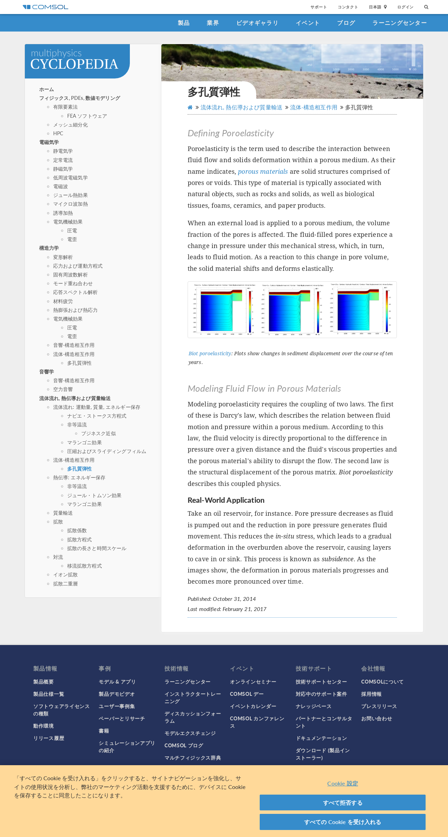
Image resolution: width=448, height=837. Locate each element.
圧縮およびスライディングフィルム (106, 450)
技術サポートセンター (321, 681)
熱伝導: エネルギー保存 (79, 477)
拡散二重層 (65, 583)
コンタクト (348, 6)
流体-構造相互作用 (73, 353)
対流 (58, 556)
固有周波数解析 (70, 274)
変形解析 (63, 256)
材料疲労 (63, 300)
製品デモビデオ (117, 693)
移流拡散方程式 (84, 565)
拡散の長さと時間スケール (97, 547)
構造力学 (49, 247)
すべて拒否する (343, 802)
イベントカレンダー (253, 705)
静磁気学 (63, 168)
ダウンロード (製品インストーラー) (323, 754)
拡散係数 (77, 530)
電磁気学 (49, 141)
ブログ (346, 23)
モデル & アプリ (117, 681)
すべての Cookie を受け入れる (343, 822)
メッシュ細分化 (70, 124)
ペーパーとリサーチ (122, 718)
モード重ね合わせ (73, 283)
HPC (58, 133)
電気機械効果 (68, 221)
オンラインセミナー (253, 681)
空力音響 (63, 388)
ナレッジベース (314, 705)
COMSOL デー (247, 693)
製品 (184, 23)
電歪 (72, 238)
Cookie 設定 (342, 783)
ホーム (46, 88)
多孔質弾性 (79, 362)
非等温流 (77, 424)
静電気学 (63, 150)
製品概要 (43, 681)
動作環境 (43, 725)
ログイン (405, 6)
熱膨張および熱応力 (75, 309)
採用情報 (371, 693)
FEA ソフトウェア (87, 115)
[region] (224, 801)
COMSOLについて (382, 681)
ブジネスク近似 (98, 433)
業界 (213, 23)
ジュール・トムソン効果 (94, 495)
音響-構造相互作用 (73, 344)
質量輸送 (63, 512)
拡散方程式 (79, 539)
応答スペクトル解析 (75, 291)
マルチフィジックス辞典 (192, 757)
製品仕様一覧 (48, 693)
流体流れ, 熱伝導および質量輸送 (75, 398)
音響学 (46, 371)
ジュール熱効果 (70, 194)
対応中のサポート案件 (321, 693)
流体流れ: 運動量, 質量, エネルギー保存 (96, 406)
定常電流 (63, 159)
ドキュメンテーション (321, 737)
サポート (318, 6)
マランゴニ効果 (84, 442)
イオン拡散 (65, 574)
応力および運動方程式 (78, 265)
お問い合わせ (376, 718)
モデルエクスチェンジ (190, 732)
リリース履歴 (48, 737)
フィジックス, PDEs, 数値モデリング (79, 97)
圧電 (72, 230)
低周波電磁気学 (70, 177)
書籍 (104, 730)
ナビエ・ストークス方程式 (97, 415)
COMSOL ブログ (183, 745)
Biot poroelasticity (210, 353)
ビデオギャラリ (257, 23)
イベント (308, 23)
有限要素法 (65, 106)
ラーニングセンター (399, 23)
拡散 (58, 521)
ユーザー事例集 (117, 705)
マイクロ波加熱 (70, 203)
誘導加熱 (63, 212)
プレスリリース (379, 705)
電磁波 (60, 186)
